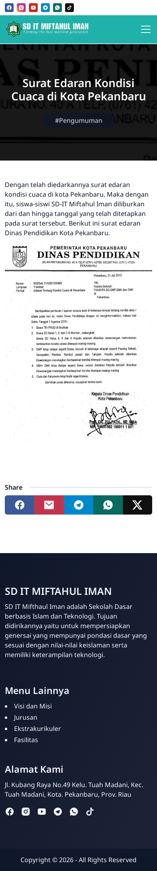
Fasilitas (26, 739)
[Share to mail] (48, 505)
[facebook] (9, 7)
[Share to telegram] (78, 505)
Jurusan (25, 717)
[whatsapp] (57, 7)
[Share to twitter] (137, 505)
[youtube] (33, 7)
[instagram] (21, 7)
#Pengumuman (78, 120)
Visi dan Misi (33, 706)
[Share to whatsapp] (107, 505)
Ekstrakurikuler (37, 728)
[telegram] (45, 7)
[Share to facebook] (19, 505)
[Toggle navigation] (145, 29)
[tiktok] (69, 7)
